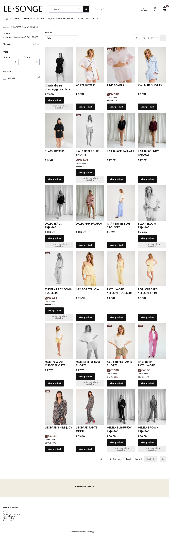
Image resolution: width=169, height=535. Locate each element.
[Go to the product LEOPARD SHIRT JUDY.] (59, 407)
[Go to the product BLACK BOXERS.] (59, 130)
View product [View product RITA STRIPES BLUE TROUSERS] (116, 244)
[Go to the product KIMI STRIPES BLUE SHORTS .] (90, 130)
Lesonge (11, 78)
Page (144, 38)
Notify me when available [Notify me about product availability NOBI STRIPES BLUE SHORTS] (90, 383)
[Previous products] (115, 459)
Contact (6, 512)
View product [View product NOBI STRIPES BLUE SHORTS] (85, 376)
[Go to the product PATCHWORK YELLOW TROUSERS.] (121, 268)
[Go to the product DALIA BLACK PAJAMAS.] (59, 203)
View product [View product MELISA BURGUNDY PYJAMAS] (116, 442)
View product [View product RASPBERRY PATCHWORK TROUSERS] (147, 383)
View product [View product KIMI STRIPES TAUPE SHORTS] (116, 383)
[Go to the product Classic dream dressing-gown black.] (59, 65)
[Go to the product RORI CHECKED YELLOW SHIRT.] (152, 268)
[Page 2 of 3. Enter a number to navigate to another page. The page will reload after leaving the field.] (149, 38)
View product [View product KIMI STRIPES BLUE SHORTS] (85, 172)
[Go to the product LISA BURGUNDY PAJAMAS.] (152, 130)
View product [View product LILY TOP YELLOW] (85, 317)
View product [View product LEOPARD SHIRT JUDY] (54, 449)
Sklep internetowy (81, 532)
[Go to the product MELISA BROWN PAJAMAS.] (152, 407)
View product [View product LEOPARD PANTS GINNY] (85, 449)
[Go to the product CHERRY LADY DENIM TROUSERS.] (59, 268)
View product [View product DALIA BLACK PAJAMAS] (54, 238)
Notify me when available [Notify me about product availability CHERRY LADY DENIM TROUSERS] (59, 317)
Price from (7, 57)
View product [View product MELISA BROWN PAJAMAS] (147, 442)
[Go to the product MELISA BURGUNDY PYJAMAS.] (121, 407)
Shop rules (7, 520)
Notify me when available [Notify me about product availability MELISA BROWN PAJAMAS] (152, 449)
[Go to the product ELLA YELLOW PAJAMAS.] (152, 203)
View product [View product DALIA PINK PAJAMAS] (85, 244)
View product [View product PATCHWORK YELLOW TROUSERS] (116, 317)
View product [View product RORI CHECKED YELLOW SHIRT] (147, 317)
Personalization (9, 516)
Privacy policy (8, 518)
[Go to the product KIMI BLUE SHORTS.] (152, 65)
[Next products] (150, 459)
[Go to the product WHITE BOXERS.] (90, 65)
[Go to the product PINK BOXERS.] (121, 65)
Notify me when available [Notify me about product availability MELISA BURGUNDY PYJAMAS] (121, 449)
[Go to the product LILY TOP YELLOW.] (90, 268)
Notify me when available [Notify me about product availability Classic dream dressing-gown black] (59, 106)
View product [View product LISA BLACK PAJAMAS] (116, 179)
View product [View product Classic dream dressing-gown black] (54, 100)
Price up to (28, 57)
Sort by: (48, 32)
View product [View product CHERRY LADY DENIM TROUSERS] (54, 310)
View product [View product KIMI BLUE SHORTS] (147, 106)
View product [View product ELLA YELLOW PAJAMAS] (147, 238)
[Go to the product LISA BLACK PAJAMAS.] (121, 130)
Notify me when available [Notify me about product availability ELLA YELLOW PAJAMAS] (152, 244)
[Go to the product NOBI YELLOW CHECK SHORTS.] (59, 341)
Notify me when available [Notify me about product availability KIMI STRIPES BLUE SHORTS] (90, 179)
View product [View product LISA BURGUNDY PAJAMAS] (147, 179)
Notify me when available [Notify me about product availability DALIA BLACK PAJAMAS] (59, 244)
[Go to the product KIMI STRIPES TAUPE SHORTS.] (121, 341)
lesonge (6, 26)
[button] (86, 9)
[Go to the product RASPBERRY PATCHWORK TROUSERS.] (152, 341)
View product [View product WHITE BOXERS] (85, 106)
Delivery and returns (11, 514)
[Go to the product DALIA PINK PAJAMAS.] (90, 203)
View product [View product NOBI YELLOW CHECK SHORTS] (54, 383)
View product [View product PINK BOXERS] (116, 106)
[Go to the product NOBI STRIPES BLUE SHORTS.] (90, 341)
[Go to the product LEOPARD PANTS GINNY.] (90, 407)
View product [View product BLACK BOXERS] (54, 179)
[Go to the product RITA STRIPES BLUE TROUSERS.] (121, 203)
